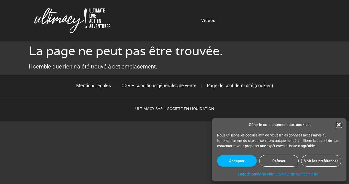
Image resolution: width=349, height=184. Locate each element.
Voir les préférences (321, 161)
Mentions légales (93, 85)
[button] (338, 124)
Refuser (278, 161)
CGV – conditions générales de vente (158, 85)
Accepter (236, 161)
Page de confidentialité (256, 174)
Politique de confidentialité (297, 174)
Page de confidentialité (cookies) (240, 85)
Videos (208, 20)
